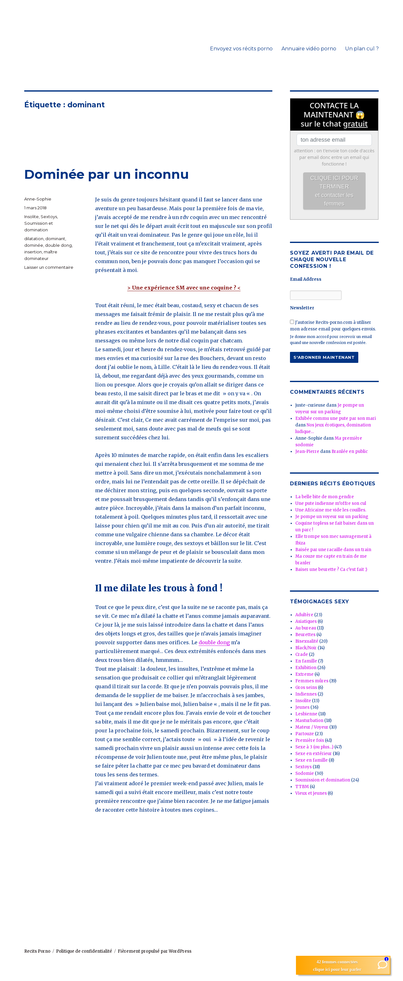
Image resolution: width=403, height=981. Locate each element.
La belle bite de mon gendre (324, 496)
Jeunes (302, 707)
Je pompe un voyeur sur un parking (331, 516)
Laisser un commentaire (48, 267)
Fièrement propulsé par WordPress (154, 951)
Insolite (31, 216)
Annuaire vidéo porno (308, 49)
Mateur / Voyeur (311, 727)
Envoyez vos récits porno (241, 49)
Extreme (304, 674)
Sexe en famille (311, 760)
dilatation (33, 238)
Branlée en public (350, 451)
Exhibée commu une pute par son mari (335, 418)
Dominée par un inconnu (106, 174)
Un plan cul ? (362, 49)
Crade (301, 654)
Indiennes (306, 694)
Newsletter (302, 308)
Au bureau (305, 628)
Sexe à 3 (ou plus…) (314, 747)
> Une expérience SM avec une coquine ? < (184, 288)
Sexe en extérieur (313, 753)
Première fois (309, 740)
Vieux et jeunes (311, 793)
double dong (214, 642)
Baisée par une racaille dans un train (333, 549)
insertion (33, 251)
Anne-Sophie (37, 198)
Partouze (304, 733)
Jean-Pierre (307, 451)
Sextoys (49, 216)
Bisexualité (306, 641)
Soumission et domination (322, 780)
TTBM (302, 786)
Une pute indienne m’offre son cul (330, 503)
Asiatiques (306, 621)
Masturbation (309, 720)
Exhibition (305, 667)
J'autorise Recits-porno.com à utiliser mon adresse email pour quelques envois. (333, 326)
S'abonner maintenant (324, 357)
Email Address (305, 279)
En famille (306, 661)
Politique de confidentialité (84, 951)
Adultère (304, 614)
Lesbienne (306, 714)
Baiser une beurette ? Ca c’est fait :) (331, 569)
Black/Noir (306, 648)
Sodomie (304, 773)
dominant (55, 238)
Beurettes (305, 634)
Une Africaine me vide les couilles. (330, 510)
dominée (33, 245)
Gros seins (306, 687)
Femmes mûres (311, 681)
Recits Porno (37, 951)
